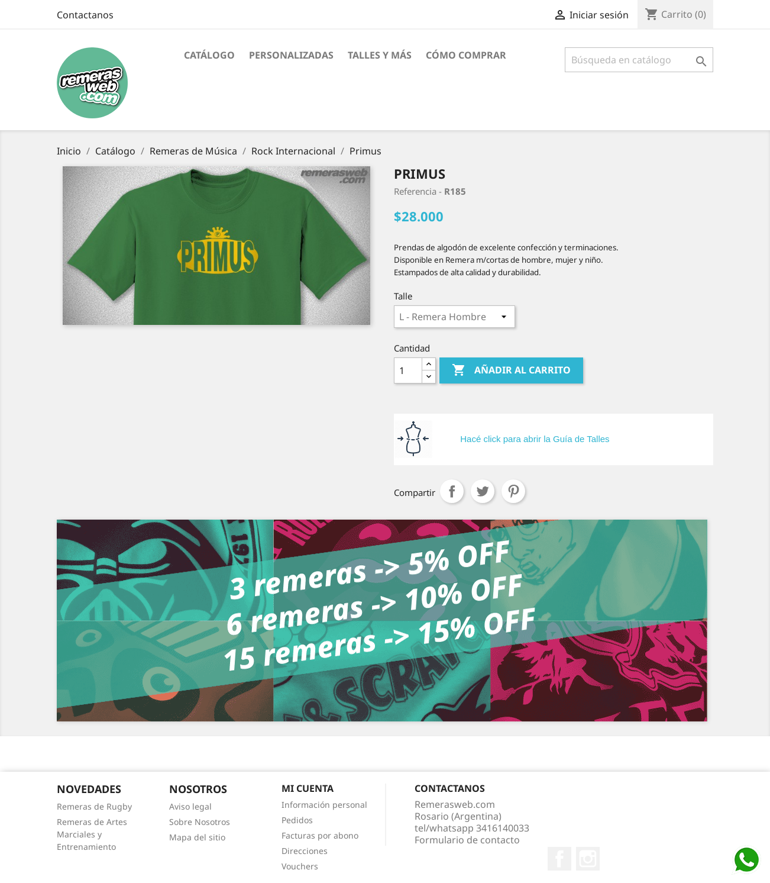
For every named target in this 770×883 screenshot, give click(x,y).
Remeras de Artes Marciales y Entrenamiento (92, 834)
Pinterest (513, 491)
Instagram (588, 859)
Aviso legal (190, 806)
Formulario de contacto (467, 839)
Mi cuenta (308, 788)
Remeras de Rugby (94, 806)
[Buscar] (639, 59)
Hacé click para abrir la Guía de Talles (534, 439)
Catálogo (209, 55)
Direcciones (305, 850)
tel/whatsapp (472, 827)
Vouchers (300, 866)
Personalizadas (291, 55)
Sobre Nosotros (199, 821)
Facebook (559, 859)
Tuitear (482, 491)
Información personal (324, 804)
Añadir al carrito (511, 370)
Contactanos (85, 14)
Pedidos (297, 820)
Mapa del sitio (197, 837)
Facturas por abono (320, 835)
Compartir (452, 491)
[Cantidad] (408, 370)
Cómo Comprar (466, 55)
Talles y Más (380, 55)
